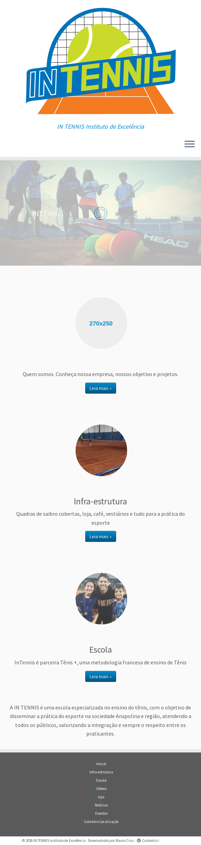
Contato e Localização (101, 821)
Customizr (150, 840)
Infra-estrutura (101, 772)
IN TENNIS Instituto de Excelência (59, 840)
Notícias (101, 805)
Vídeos (101, 788)
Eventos (101, 813)
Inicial (101, 763)
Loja (101, 796)
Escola (101, 780)
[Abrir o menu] (190, 144)
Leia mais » (101, 388)
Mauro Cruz (124, 840)
